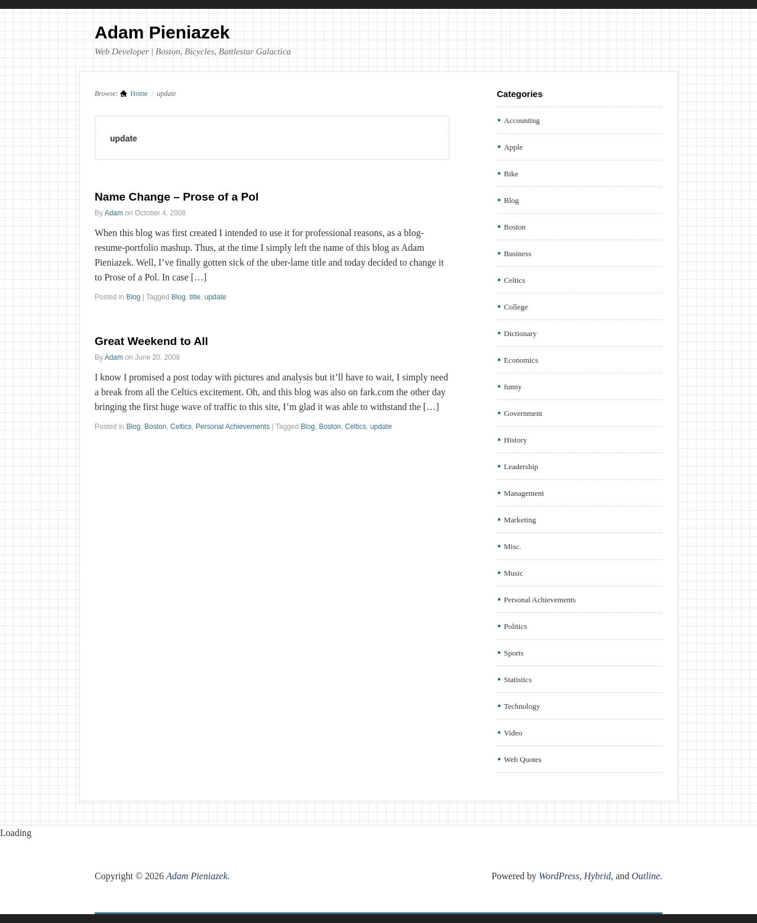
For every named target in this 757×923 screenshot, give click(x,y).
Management (524, 493)
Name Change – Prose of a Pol (176, 197)
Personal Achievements (233, 426)
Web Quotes (523, 759)
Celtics (181, 426)
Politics (515, 626)
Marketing (520, 519)
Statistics (518, 679)
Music (513, 573)
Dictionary (520, 333)
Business (517, 253)
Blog (133, 297)
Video (513, 732)
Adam (114, 213)
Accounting (522, 120)
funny (513, 386)
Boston (155, 426)
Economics (521, 360)
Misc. (512, 546)
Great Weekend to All (151, 341)
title (194, 297)
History (515, 439)
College (516, 306)
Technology (522, 706)
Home (139, 93)
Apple (513, 147)
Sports (513, 652)
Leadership (521, 466)
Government (523, 413)
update (216, 297)
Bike (511, 173)
